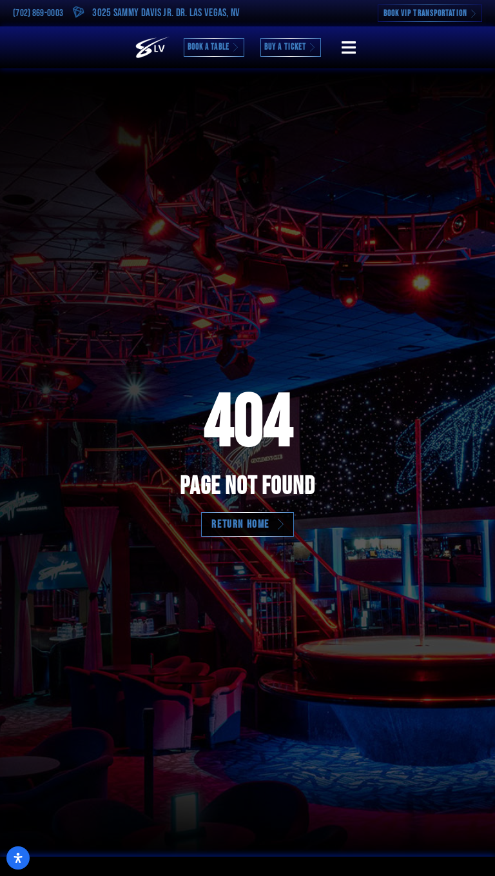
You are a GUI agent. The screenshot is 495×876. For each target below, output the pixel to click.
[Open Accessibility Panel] (18, 858)
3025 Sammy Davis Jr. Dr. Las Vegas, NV (166, 12)
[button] (348, 47)
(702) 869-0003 (38, 13)
